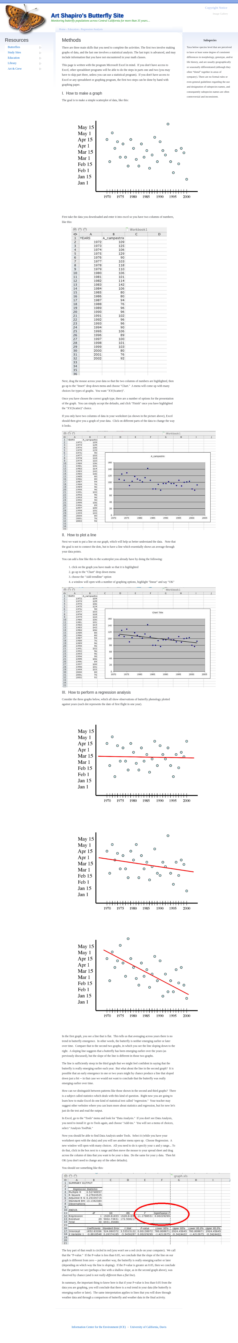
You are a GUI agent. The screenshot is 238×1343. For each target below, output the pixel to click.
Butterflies (14, 47)
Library (12, 63)
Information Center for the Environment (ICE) (99, 1327)
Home (62, 29)
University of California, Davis (148, 1327)
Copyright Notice (216, 7)
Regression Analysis (92, 29)
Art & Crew (15, 68)
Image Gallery (220, 13)
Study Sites (14, 52)
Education (14, 57)
